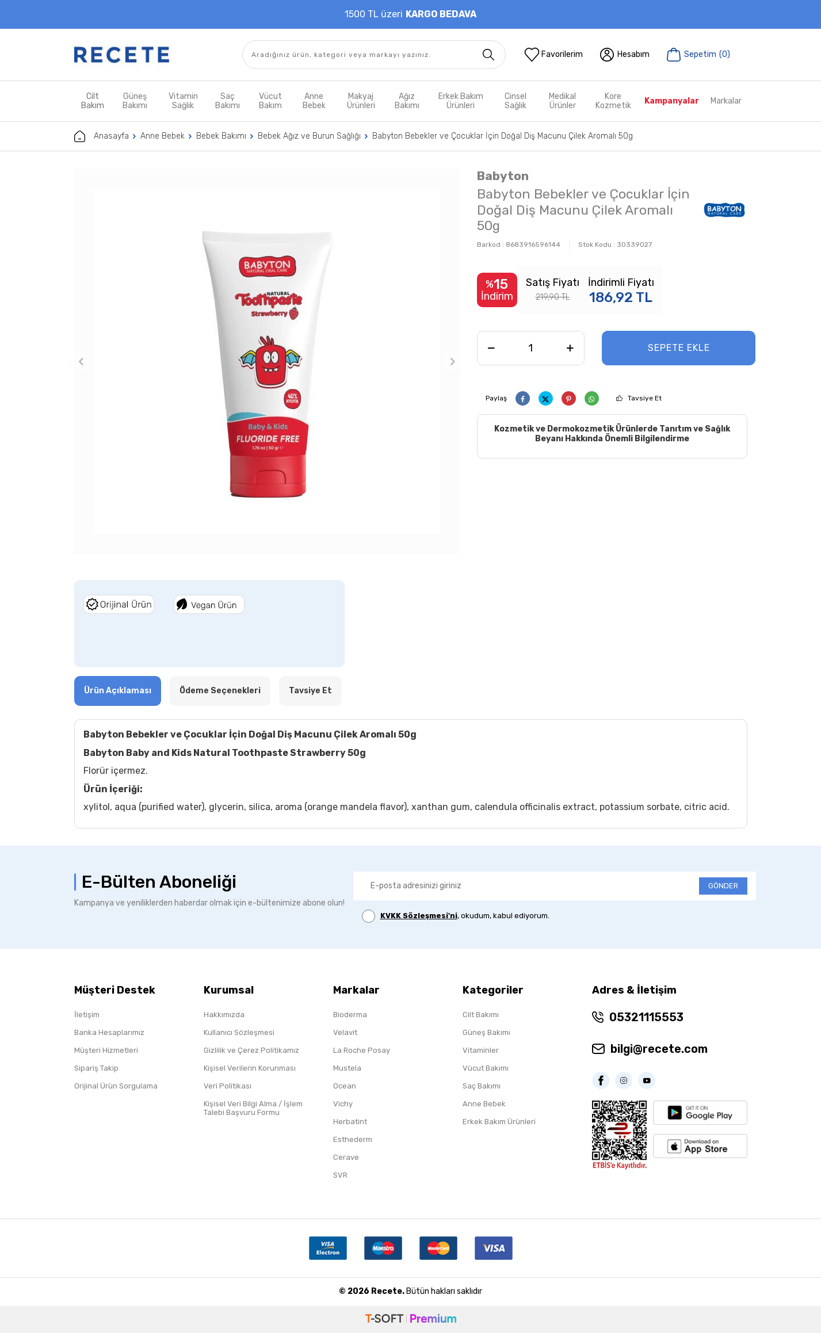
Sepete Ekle (679, 347)
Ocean (344, 1086)
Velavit (345, 1032)
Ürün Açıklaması (117, 691)
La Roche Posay (361, 1050)
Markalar (726, 101)
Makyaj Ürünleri (361, 100)
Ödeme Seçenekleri (220, 691)
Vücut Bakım (270, 100)
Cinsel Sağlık (515, 100)
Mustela (347, 1068)
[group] (267, 361)
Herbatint (350, 1121)
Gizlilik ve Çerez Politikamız (251, 1050)
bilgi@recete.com (659, 1049)
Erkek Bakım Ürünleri (460, 100)
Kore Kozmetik (613, 100)
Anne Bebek (314, 100)
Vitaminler (481, 1050)
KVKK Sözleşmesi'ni (418, 915)
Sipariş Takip (96, 1068)
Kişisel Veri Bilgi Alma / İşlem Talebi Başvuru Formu (253, 1108)
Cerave (346, 1157)
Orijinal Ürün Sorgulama (116, 1086)
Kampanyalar (671, 101)
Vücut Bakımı (486, 1068)
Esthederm (352, 1139)
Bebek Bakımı (221, 136)
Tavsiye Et (645, 398)
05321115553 (646, 1017)
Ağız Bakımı (407, 100)
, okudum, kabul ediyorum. (455, 916)
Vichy (343, 1103)
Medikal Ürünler (562, 100)
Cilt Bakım (92, 100)
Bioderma (350, 1014)
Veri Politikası (227, 1086)
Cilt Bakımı (481, 1014)
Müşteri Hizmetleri (106, 1050)
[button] (81, 361)
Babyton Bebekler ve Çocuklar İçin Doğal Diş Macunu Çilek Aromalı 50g (502, 136)
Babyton (503, 176)
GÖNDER (723, 885)
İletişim (87, 1014)
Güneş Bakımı (135, 100)
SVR (340, 1175)
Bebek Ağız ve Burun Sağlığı (309, 136)
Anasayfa (101, 136)
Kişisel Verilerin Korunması (250, 1068)
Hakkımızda (224, 1014)
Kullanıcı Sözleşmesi (239, 1032)
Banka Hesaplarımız (109, 1032)
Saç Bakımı (227, 100)
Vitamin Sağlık (183, 100)
